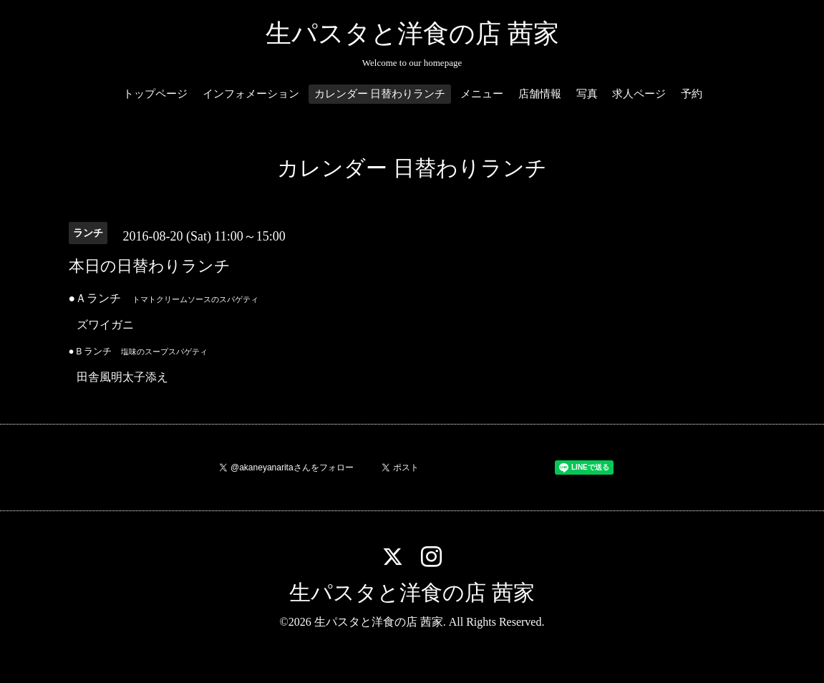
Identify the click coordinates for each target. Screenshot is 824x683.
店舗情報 (539, 94)
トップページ (155, 94)
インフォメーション (251, 94)
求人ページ (639, 94)
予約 (691, 94)
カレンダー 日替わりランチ (380, 94)
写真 (587, 94)
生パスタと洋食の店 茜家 (412, 33)
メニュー (481, 94)
